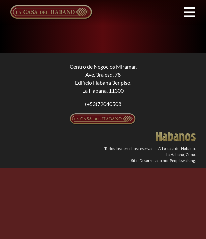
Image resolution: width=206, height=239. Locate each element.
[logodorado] (176, 134)
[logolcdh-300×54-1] (103, 116)
